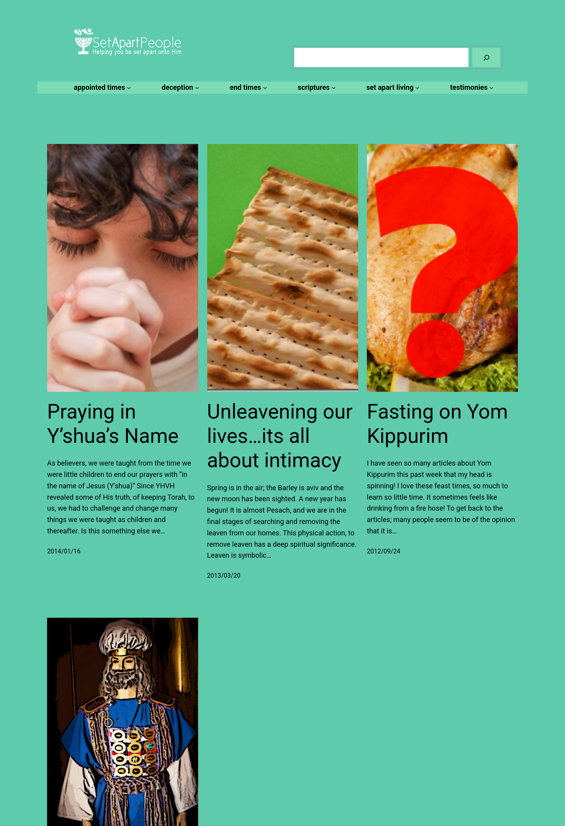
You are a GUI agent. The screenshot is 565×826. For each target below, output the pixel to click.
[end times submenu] (247, 88)
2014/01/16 (63, 551)
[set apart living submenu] (392, 88)
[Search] (486, 57)
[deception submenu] (179, 88)
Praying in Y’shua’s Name (113, 424)
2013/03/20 (224, 575)
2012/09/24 (383, 551)
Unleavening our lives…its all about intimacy (280, 436)
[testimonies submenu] (471, 88)
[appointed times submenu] (101, 88)
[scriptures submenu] (315, 88)
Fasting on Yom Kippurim (437, 424)
